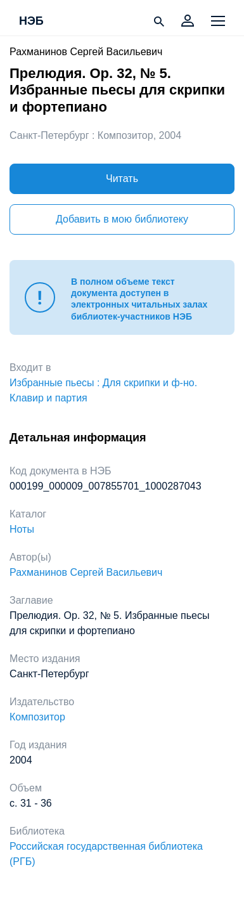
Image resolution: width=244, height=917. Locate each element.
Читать (122, 178)
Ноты (22, 529)
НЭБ (31, 21)
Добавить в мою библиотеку (122, 219)
